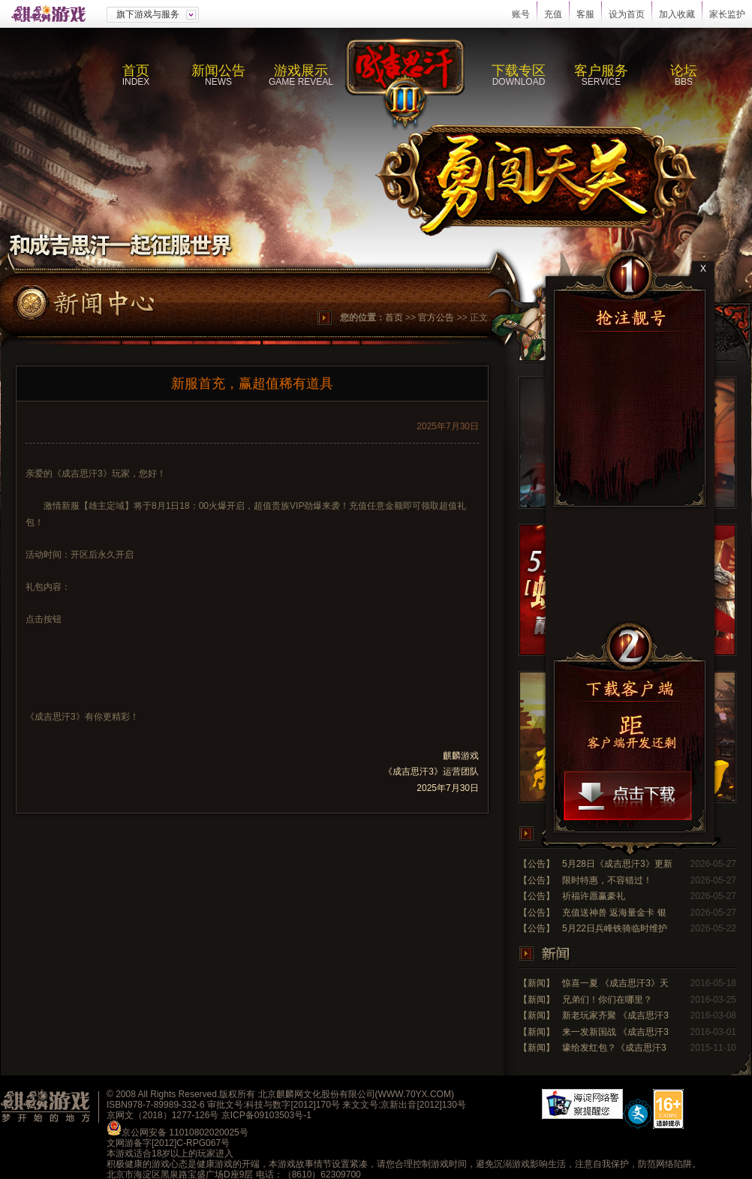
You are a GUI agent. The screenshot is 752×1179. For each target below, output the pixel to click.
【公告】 (537, 864)
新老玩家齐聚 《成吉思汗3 (615, 1015)
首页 (394, 317)
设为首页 (627, 14)
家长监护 (727, 14)
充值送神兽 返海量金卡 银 (614, 912)
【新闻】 (537, 983)
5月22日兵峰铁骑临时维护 (614, 928)
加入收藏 (677, 14)
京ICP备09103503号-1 (266, 1115)
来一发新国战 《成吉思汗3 (615, 1032)
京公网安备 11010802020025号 (185, 1132)
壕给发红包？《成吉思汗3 (614, 1047)
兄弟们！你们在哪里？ (607, 999)
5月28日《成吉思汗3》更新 (617, 864)
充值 (553, 14)
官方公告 (436, 317)
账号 (521, 14)
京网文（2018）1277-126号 (162, 1115)
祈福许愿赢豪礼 (593, 896)
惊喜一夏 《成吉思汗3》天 (615, 983)
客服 (585, 14)
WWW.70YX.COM (414, 1094)
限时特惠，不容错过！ (607, 880)
